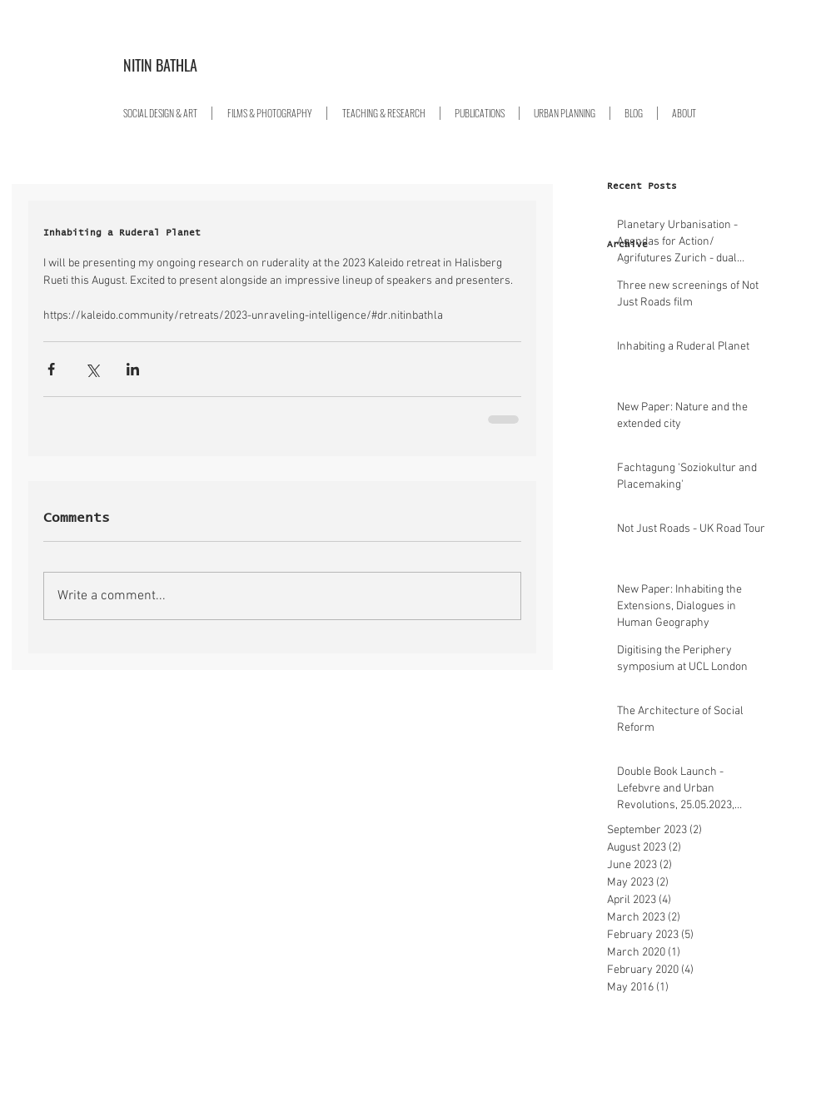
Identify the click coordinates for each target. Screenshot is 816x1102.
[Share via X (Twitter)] (92, 369)
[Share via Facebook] (51, 369)
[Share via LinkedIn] (133, 369)
